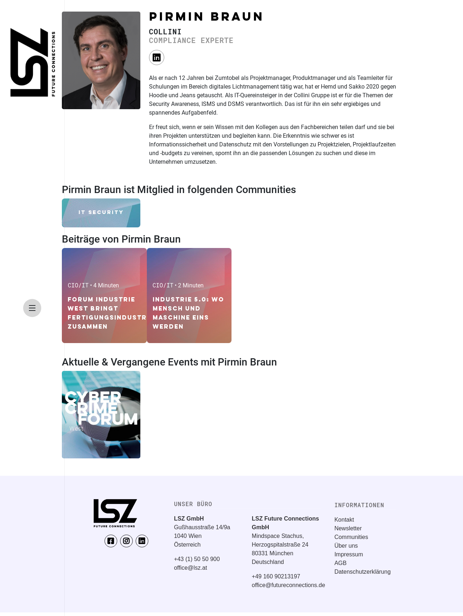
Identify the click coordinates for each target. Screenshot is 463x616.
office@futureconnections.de (288, 585)
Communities (351, 537)
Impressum (348, 554)
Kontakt (344, 520)
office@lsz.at (190, 568)
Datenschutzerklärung (362, 572)
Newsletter (348, 528)
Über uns (346, 546)
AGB (340, 563)
